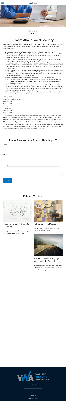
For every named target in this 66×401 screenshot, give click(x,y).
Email (5, 154)
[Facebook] (30, 385)
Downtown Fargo (33, 398)
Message (6, 165)
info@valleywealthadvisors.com (33, 388)
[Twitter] (33, 385)
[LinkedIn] (36, 385)
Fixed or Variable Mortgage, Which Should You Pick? (46, 260)
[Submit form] (7, 180)
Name (5, 144)
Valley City (33, 395)
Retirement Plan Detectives (46, 224)
